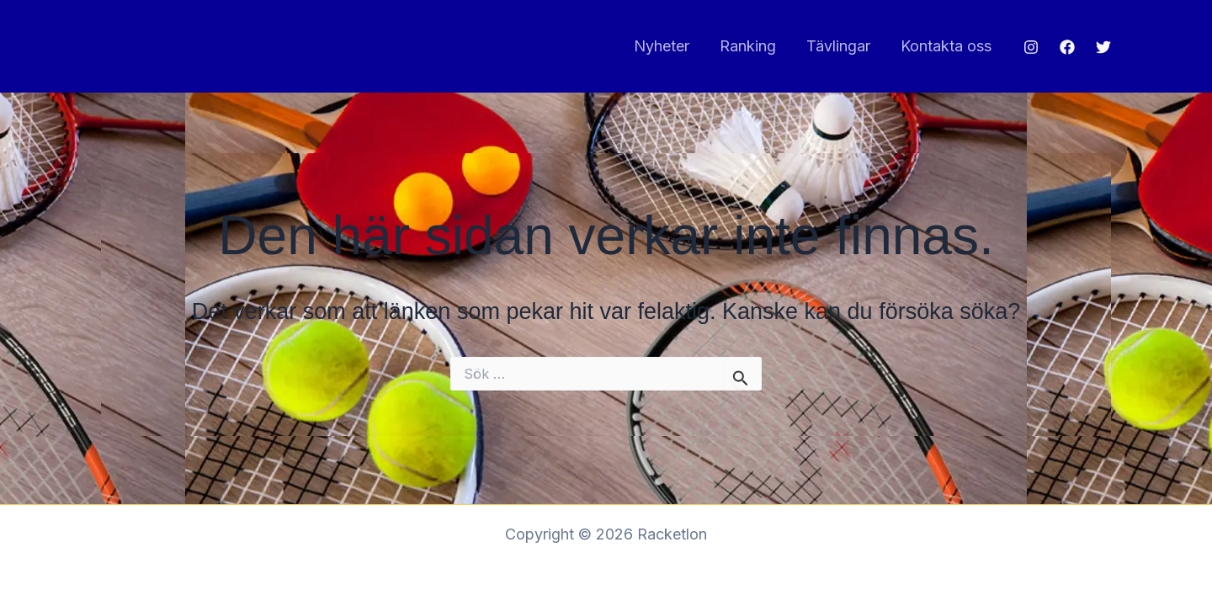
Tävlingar (838, 46)
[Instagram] (1031, 47)
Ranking (748, 46)
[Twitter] (1103, 47)
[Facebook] (1067, 47)
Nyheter (661, 46)
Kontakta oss (946, 46)
